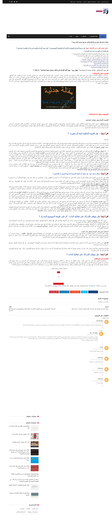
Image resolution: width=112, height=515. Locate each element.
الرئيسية (102, 36)
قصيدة (28, 167)
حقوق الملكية (76, 1)
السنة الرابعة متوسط (30, 151)
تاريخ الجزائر (32, 154)
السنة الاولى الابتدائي (18, 138)
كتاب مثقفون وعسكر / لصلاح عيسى (18, 60)
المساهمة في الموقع (89, 1)
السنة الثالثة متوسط (20, 141)
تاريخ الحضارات (12, 154)
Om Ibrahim (97, 370)
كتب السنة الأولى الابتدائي (22, 170)
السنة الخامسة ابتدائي (30, 147)
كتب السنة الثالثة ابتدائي (30, 173)
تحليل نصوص (24, 157)
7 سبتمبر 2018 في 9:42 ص (89, 386)
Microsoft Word (72, 333)
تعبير (18, 157)
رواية (29, 160)
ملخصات (25, 196)
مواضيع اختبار (17, 196)
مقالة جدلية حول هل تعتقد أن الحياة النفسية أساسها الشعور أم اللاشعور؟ (73, 199)
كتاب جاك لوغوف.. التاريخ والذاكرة (18, 68)
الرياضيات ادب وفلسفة (30, 138)
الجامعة (25, 134)
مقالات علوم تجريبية (30, 193)
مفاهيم (13, 186)
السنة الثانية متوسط (19, 144)
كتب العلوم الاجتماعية (30, 180)
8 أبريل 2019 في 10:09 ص (95, 401)
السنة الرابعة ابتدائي (19, 147)
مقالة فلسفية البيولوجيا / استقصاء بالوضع (16, 111)
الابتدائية (83, 36)
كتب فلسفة (10, 183)
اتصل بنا (96, 1)
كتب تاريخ (23, 183)
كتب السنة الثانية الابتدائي (16, 173)
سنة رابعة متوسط (12, 160)
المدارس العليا (20, 151)
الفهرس (82, 1)
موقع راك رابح (91, 384)
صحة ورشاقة (26, 164)
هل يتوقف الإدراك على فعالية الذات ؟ (80, 300)
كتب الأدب (33, 170)
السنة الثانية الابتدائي (30, 144)
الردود (97, 382)
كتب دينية (17, 183)
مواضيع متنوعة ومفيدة (22, 199)
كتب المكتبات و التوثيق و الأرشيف (16, 180)
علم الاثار (15, 164)
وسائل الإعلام (32, 202)
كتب (70, 36)
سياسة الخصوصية (102, 1)
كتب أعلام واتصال (13, 167)
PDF (72, 322)
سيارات (33, 164)
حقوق (34, 160)
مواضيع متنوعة (32, 199)
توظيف (13, 157)
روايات (76, 36)
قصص (33, 167)
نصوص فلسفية (11, 199)
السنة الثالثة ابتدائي (31, 141)
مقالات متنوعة (32, 196)
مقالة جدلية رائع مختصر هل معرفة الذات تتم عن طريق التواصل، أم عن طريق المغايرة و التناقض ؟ (16, 77)
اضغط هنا (89, 335)
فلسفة (9, 164)
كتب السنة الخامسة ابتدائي (29, 176)
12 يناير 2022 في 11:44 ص (95, 423)
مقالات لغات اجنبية (20, 193)
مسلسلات (20, 186)
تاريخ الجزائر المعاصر (22, 154)
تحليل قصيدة (32, 157)
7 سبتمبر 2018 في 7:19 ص (95, 372)
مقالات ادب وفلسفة (82, 45)
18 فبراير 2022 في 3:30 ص (95, 433)
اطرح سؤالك (70, 1)
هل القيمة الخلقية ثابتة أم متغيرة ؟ (79, 146)
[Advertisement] (38, 19)
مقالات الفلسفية (93, 36)
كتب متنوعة (32, 186)
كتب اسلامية (22, 167)
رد (99, 378)
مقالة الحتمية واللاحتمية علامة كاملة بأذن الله (17, 478)
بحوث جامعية (12, 151)
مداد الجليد (76, 512)
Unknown (98, 410)
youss (99, 400)
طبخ (20, 164)
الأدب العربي (32, 134)
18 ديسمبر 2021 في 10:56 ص (94, 412)
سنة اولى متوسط (22, 160)
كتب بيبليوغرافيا (31, 183)
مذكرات (26, 186)
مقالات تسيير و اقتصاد (19, 189)
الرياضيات (19, 134)
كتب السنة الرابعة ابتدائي (15, 176)
